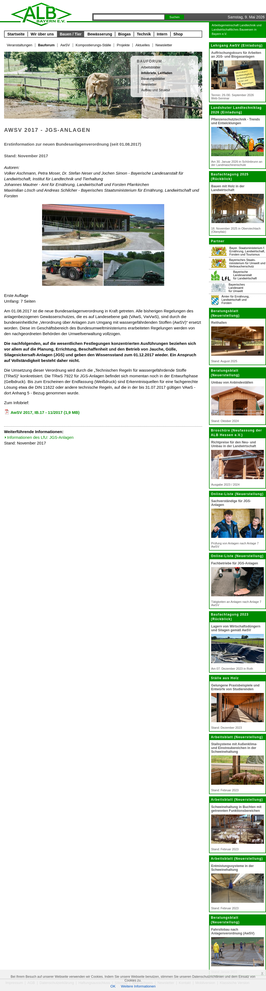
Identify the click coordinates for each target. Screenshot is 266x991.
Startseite (16, 34)
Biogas (124, 34)
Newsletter (164, 45)
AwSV (65, 45)
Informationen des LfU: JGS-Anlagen (40, 437)
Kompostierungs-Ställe (93, 45)
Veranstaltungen (19, 45)
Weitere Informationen (138, 986)
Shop (178, 34)
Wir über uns (42, 34)
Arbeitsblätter (150, 67)
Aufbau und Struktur (155, 90)
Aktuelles (142, 45)
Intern (162, 34)
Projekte (123, 45)
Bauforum (46, 45)
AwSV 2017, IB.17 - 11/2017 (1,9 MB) (45, 412)
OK (113, 986)
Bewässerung (99, 34)
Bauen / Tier (70, 34)
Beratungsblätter (153, 79)
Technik (144, 34)
